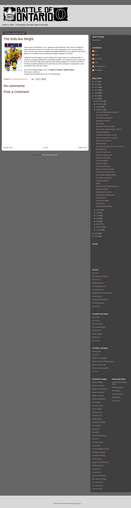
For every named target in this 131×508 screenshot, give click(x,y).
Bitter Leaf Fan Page (99, 365)
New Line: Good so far (103, 152)
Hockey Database (98, 303)
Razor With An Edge (98, 422)
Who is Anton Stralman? (104, 141)
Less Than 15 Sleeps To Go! (105, 172)
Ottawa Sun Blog (117, 394)
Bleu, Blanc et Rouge (99, 479)
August (98, 210)
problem (44, 47)
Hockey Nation (97, 419)
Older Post (82, 148)
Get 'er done (100, 123)
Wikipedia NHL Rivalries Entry (102, 293)
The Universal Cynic (98, 327)
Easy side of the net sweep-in (105, 126)
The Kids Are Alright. (102, 200)
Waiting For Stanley (98, 452)
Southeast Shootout (98, 455)
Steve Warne (116, 397)
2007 (96, 98)
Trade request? (101, 198)
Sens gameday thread (103, 166)
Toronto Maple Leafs (99, 286)
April (98, 221)
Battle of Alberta (97, 382)
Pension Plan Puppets (99, 358)
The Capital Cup (101, 149)
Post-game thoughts (102, 132)
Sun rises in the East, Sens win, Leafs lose (110, 146)
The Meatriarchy (100, 66)
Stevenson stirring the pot (104, 155)
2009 (96, 93)
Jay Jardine (98, 59)
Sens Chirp (95, 340)
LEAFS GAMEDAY (102, 160)
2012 (96, 84)
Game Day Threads (102, 115)
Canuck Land (96, 472)
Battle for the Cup (98, 395)
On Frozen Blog (97, 482)
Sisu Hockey (96, 425)
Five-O (97, 55)
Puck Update (96, 402)
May (97, 218)
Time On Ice (96, 279)
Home (45, 148)
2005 (96, 236)
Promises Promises (102, 180)
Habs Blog (95, 432)
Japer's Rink (96, 445)
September (100, 109)
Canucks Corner (97, 405)
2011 (96, 87)
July (97, 213)
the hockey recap (97, 290)
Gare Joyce (115, 401)
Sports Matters (97, 409)
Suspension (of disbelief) (104, 206)
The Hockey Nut (97, 442)
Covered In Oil (97, 415)
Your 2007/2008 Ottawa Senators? (107, 112)
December (100, 101)
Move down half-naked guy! (105, 169)
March (98, 224)
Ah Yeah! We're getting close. (105, 195)
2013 (96, 81)
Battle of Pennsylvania (99, 389)
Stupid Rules (96, 40)
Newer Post (8, 148)
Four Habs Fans (97, 485)
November (100, 104)
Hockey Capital (97, 334)
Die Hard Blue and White (100, 368)
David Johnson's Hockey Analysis (103, 361)
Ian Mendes (116, 391)
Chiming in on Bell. (102, 189)
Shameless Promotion (103, 121)
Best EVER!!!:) (100, 203)
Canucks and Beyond (99, 435)
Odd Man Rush (97, 412)
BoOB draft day (101, 143)
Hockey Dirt (96, 429)
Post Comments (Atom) (49, 155)
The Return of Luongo (103, 158)
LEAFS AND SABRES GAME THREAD (109, 129)
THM (96, 62)
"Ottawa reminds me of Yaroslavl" (107, 138)
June (98, 215)
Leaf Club (95, 355)
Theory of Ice (96, 469)
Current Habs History (99, 475)
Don (96, 51)
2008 (96, 96)
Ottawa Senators (97, 283)
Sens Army (95, 320)
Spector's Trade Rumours (100, 462)
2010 (96, 90)
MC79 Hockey (97, 459)
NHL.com (95, 273)
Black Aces (95, 317)
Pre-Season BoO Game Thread (106, 135)
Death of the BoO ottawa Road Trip (107, 186)
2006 (96, 233)
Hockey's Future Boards (100, 299)
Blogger (78, 503)
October (99, 107)
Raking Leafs (96, 351)
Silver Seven (96, 337)
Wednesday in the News (104, 192)
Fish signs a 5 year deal (103, 178)
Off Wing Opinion (117, 387)
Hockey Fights (97, 296)
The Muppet (98, 70)
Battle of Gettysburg (98, 399)
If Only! (98, 183)
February (99, 227)
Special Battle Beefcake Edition (106, 175)
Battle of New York (98, 392)
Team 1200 (95, 306)
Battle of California (98, 385)
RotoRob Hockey (97, 465)
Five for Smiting (97, 324)
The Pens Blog (97, 489)
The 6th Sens (96, 330)
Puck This (95, 439)
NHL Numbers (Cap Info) (100, 276)
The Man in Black (101, 163)
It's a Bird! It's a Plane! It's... (105, 118)
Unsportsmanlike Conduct (100, 449)
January (99, 230)
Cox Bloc (95, 371)
